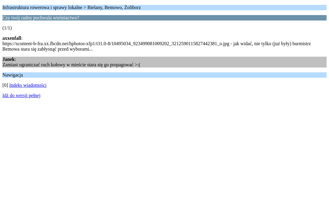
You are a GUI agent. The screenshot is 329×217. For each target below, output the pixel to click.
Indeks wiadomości (28, 85)
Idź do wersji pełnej (21, 95)
